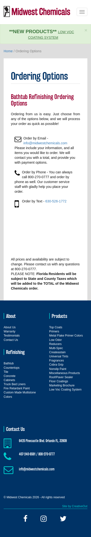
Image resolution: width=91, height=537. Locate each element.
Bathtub (9, 363)
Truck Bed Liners (14, 384)
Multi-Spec (56, 348)
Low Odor (55, 340)
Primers (54, 331)
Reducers (55, 344)
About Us (10, 327)
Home (8, 51)
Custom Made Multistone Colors (20, 394)
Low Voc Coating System (65, 389)
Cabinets (9, 380)
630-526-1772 (55, 201)
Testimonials (12, 335)
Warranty (9, 331)
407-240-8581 (27, 454)
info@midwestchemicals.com (45, 143)
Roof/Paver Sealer (61, 377)
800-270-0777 (46, 454)
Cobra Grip (56, 364)
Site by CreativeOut (74, 506)
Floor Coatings (58, 381)
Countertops (11, 367)
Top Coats (55, 327)
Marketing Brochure (62, 385)
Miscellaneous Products (64, 373)
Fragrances (56, 360)
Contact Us (11, 340)
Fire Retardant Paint (17, 388)
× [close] (85, 30)
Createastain (57, 352)
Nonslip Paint (57, 369)
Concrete (10, 376)
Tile (6, 372)
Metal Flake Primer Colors (66, 335)
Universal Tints (58, 356)
